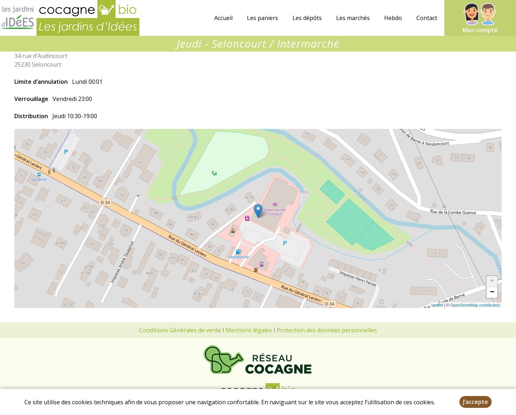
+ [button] (492, 281)
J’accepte (475, 402)
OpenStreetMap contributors (475, 305)
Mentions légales (249, 330)
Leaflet (437, 305)
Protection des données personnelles (327, 330)
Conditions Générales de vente (180, 330)
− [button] (492, 292)
